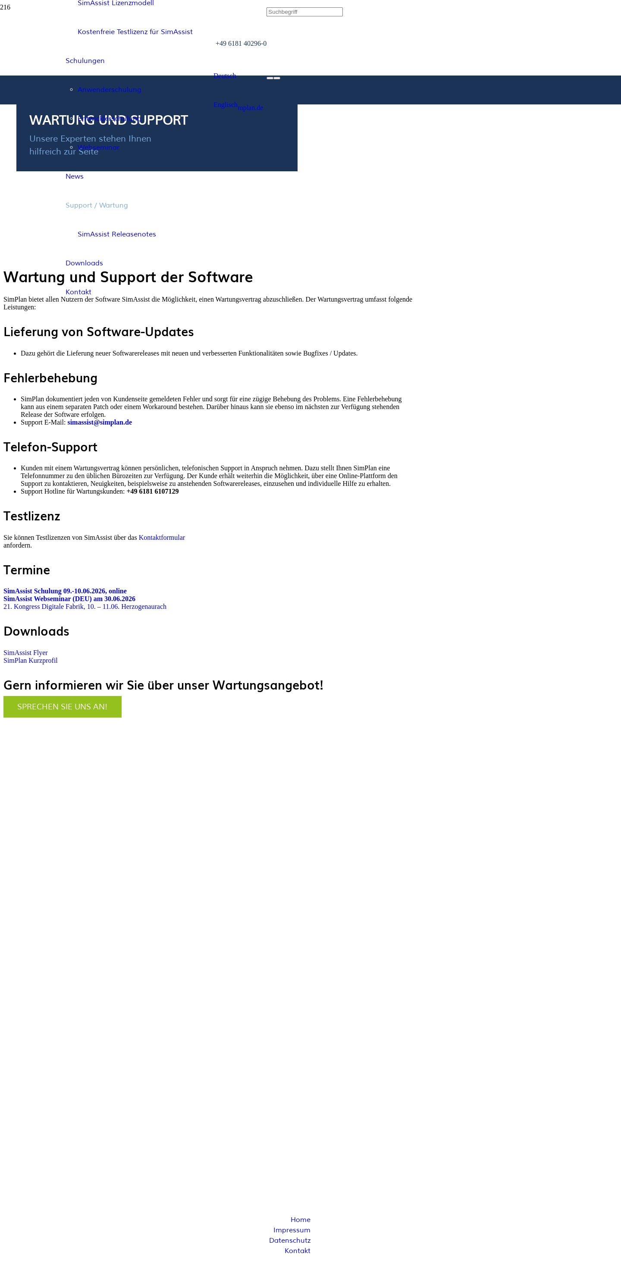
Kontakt (297, 1251)
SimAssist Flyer (25, 652)
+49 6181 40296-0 (32, 1021)
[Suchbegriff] (305, 11)
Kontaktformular (162, 537)
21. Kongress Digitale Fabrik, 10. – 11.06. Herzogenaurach (84, 606)
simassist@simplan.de (99, 422)
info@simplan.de (31, 1039)
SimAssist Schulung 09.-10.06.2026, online (65, 591)
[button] (224, 75)
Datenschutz (289, 1240)
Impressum (291, 1230)
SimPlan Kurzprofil (30, 660)
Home (300, 1220)
